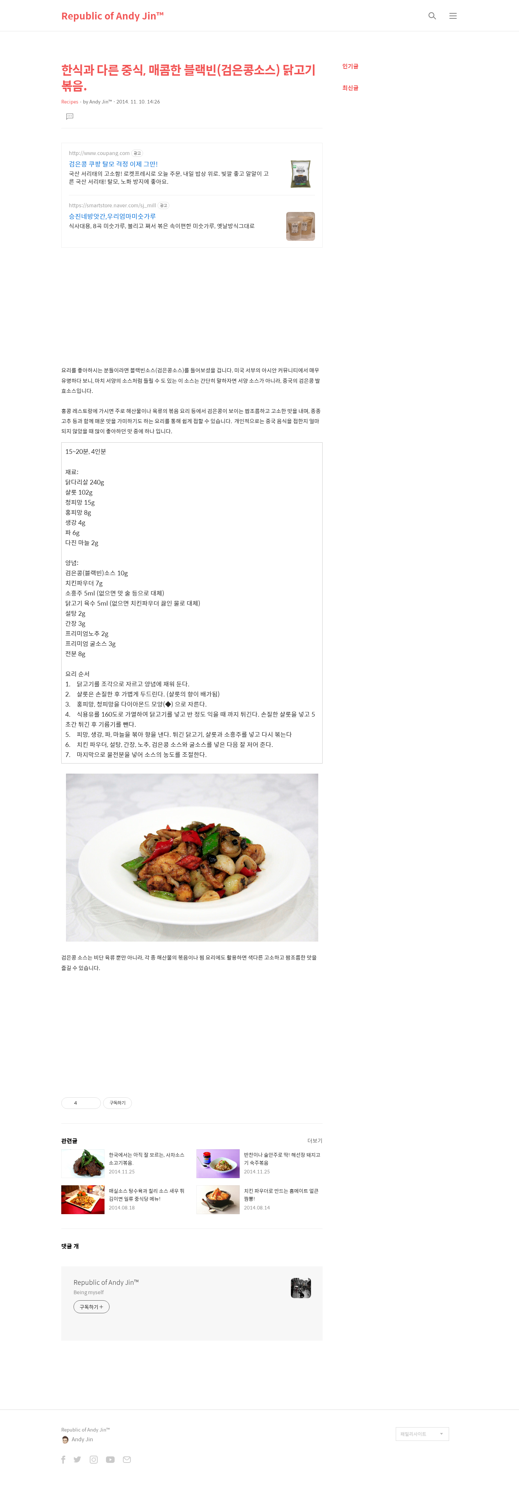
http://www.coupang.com (99, 153)
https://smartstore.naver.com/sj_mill (112, 205)
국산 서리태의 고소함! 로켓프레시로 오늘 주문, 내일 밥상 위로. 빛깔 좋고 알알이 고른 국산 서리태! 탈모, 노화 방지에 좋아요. (169, 177)
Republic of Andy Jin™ (112, 15)
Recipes (69, 101)
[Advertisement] (192, 303)
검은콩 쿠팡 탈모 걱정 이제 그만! (113, 164)
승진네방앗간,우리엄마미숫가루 (112, 216)
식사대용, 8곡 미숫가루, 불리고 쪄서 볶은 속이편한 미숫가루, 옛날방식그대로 (162, 225)
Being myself (89, 1292)
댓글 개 (70, 1246)
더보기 (315, 1140)
